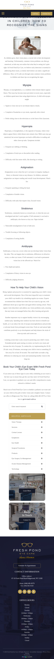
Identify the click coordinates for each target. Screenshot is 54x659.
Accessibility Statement (36, 652)
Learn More (27, 491)
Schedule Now (46, 13)
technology (15, 469)
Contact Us (27, 520)
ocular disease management (21, 464)
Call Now (35, 13)
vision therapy (16, 422)
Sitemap (27, 653)
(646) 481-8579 (29, 583)
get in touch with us (29, 399)
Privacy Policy (46, 652)
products (15, 453)
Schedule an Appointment (27, 566)
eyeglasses (15, 438)
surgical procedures (18, 448)
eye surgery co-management (21, 458)
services (14, 427)
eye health (15, 443)
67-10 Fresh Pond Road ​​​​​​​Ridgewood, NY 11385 (27, 578)
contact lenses (17, 432)
